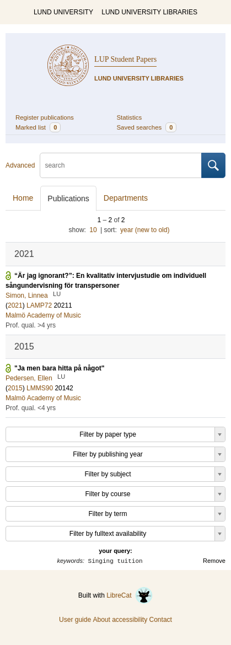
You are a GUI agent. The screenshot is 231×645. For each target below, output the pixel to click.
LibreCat (129, 595)
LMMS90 (39, 388)
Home (23, 198)
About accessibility (120, 620)
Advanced (20, 165)
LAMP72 (39, 305)
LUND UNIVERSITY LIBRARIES (149, 12)
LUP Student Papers (125, 59)
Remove (214, 560)
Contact (160, 620)
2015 (15, 388)
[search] (121, 165)
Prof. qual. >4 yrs (31, 325)
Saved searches (147, 127)
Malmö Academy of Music (43, 315)
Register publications (44, 117)
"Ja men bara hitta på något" (59, 368)
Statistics (129, 117)
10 (92, 230)
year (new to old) (144, 230)
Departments (126, 198)
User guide (75, 620)
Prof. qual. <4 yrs (31, 408)
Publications (68, 198)
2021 (15, 305)
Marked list (38, 127)
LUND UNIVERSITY (63, 12)
